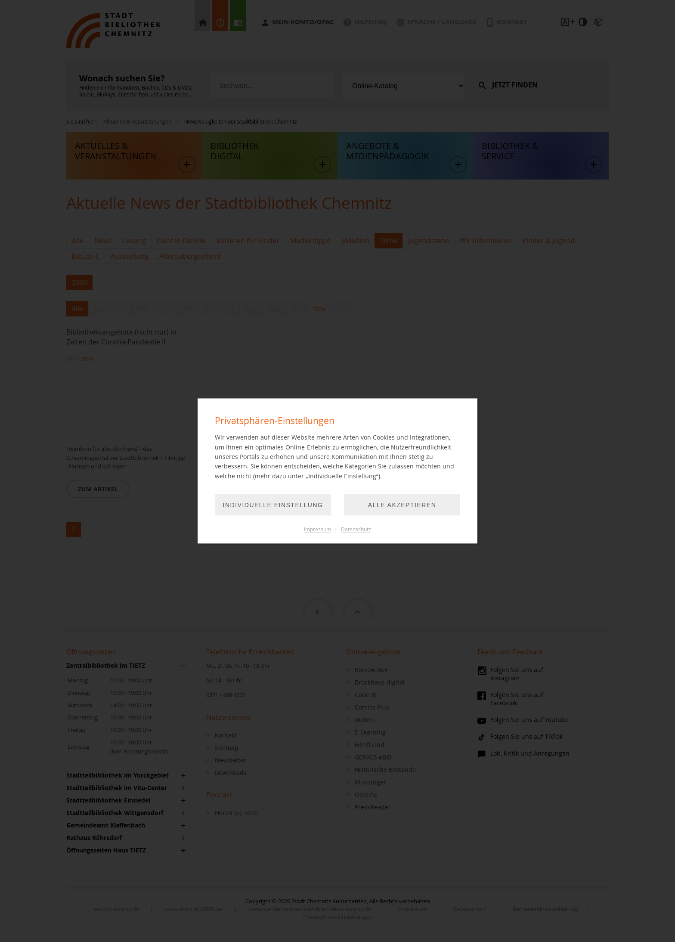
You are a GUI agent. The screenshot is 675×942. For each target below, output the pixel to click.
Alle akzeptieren (402, 505)
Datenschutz (356, 530)
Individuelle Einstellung (273, 505)
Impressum (317, 530)
